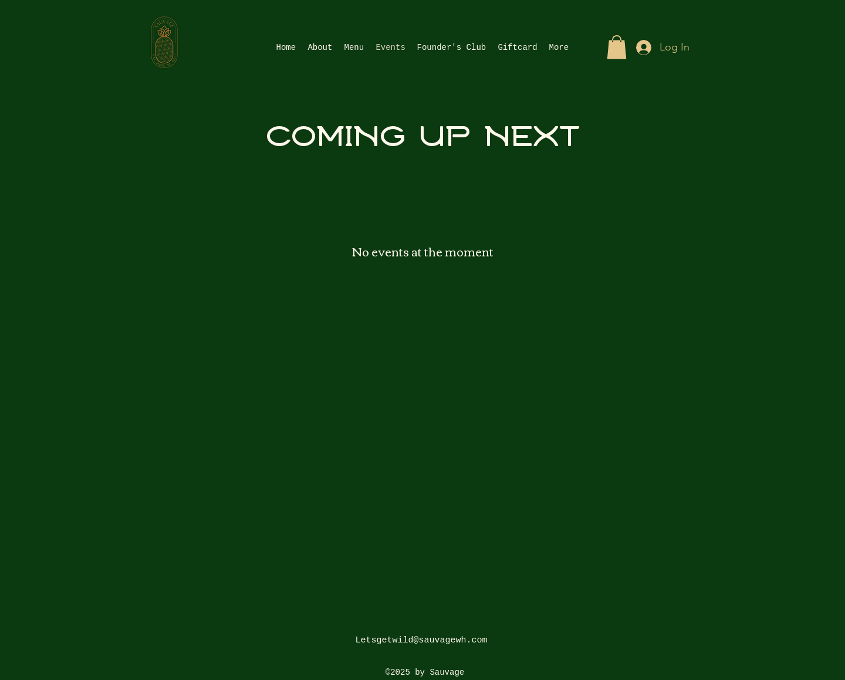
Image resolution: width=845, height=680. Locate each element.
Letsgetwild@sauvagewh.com (421, 640)
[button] (617, 47)
